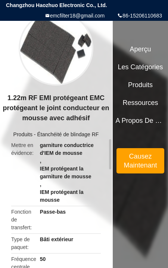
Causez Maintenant (140, 161)
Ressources (140, 102)
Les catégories (140, 67)
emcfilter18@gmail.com (77, 16)
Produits (22, 134)
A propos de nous (140, 120)
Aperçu (140, 49)
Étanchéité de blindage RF (68, 134)
